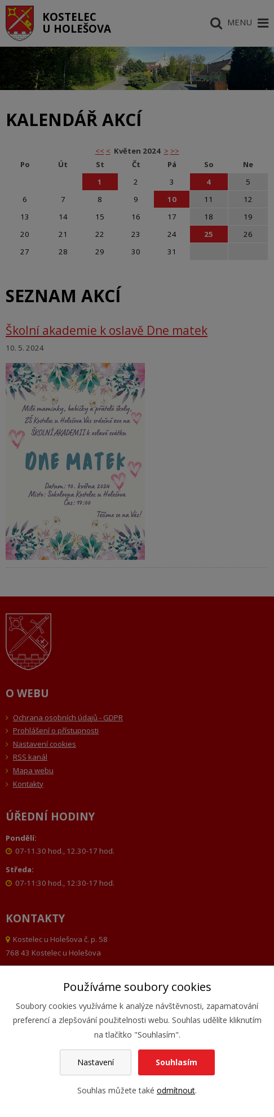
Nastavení (95, 1062)
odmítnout (176, 1090)
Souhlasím (176, 1062)
